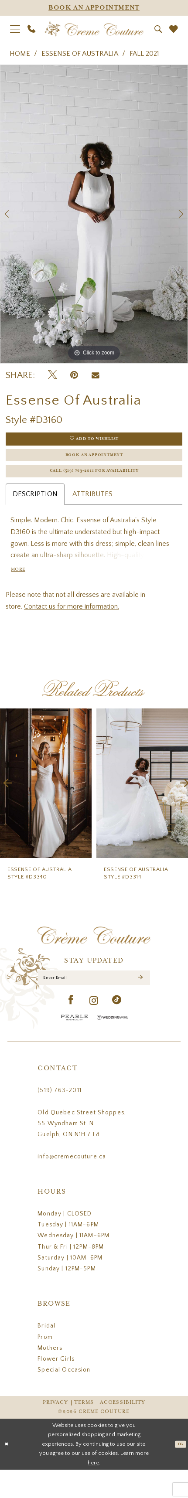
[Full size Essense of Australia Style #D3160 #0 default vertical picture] (94, 214)
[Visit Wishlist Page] (173, 29)
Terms (84, 1431)
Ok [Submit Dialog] (178, 1472)
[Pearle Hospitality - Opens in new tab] (74, 1046)
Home (20, 54)
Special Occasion (64, 1398)
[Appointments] (94, 8)
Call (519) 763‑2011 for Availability (94, 486)
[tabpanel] (94, 214)
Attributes (92, 511)
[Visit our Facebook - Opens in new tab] (71, 1029)
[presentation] (46, 806)
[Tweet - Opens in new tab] (53, 375)
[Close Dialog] (8, 1473)
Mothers (50, 1376)
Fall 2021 (144, 54)
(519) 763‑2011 (60, 1118)
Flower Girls (56, 1387)
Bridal (46, 1354)
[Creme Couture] (93, 28)
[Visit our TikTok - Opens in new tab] (117, 1029)
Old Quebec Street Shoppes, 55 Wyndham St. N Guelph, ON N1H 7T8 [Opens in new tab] (82, 1152)
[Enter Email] (94, 1003)
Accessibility (122, 1431)
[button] (15, 29)
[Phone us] (31, 29)
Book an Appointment (94, 463)
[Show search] (157, 29)
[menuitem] (15, 29)
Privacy (55, 1431)
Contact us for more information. (71, 629)
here (93, 1491)
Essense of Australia (79, 54)
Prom (45, 1365)
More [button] (21, 590)
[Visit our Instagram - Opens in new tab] (94, 1029)
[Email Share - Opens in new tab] (95, 376)
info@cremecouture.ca (72, 1184)
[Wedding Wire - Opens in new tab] (112, 1046)
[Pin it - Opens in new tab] (74, 375)
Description (35, 511)
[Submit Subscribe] (139, 1003)
